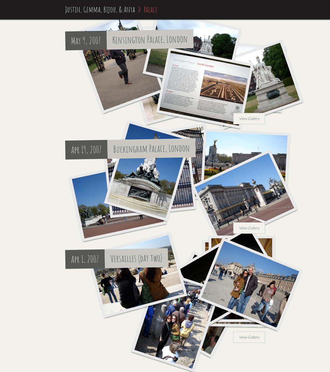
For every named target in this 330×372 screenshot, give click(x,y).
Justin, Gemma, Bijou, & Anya (100, 9)
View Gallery (249, 118)
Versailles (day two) (136, 258)
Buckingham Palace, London (151, 148)
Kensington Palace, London (150, 39)
